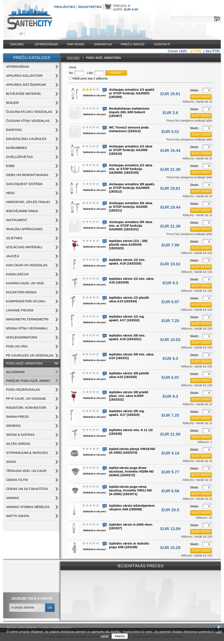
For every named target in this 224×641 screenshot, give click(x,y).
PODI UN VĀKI (17, 346)
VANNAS (12, 498)
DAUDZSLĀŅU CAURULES (26, 139)
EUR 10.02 (170, 264)
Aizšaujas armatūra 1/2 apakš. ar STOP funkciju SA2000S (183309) (132, 93)
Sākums (16, 44)
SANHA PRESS (17, 416)
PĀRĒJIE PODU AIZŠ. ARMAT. (28, 380)
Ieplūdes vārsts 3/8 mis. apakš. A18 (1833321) (127, 337)
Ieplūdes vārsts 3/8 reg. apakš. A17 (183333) (127, 412)
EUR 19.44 (170, 150)
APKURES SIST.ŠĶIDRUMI (26, 84)
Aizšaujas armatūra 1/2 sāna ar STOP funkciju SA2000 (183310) (130, 149)
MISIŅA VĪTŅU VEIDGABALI (27, 328)
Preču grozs (133, 44)
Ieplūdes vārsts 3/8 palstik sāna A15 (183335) (129, 375)
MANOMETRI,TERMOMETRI (27, 319)
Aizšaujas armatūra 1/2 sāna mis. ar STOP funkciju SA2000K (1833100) (130, 168)
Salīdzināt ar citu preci (94, 95)
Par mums (75, 44)
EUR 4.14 (170, 453)
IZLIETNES (14, 238)
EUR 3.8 (170, 112)
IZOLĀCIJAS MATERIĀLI (24, 247)
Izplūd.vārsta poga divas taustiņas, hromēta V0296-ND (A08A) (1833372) (131, 471)
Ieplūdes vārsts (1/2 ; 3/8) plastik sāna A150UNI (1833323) (128, 244)
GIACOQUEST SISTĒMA (24, 184)
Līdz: (90, 73)
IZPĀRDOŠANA (46, 44)
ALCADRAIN (15, 372)
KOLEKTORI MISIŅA (21, 292)
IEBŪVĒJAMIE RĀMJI (22, 211)
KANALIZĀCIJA (17, 274)
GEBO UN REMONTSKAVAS (27, 175)
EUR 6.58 (170, 491)
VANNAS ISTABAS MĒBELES (28, 507)
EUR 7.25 (170, 320)
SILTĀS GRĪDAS (18, 443)
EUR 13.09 (170, 528)
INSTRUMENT (16, 220)
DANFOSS (14, 130)
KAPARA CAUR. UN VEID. (25, 283)
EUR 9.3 (170, 283)
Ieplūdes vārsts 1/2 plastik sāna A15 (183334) (129, 299)
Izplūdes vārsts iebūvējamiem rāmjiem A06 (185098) (132, 507)
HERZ (10, 193)
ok (50, 607)
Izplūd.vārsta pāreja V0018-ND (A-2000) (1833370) (132, 450)
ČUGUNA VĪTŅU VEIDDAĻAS (28, 120)
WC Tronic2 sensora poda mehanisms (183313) (129, 129)
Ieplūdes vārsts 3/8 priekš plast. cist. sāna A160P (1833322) (128, 395)
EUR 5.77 (170, 472)
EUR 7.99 (170, 245)
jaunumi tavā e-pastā (31, 598)
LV (21, 33)
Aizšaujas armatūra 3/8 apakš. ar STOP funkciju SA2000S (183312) (132, 187)
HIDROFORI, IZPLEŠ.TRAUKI (28, 202)
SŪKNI (11, 462)
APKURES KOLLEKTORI (24, 75)
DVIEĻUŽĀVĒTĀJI (19, 157)
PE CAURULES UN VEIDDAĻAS (29, 355)
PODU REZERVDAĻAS (23, 389)
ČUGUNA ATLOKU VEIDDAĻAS (29, 111)
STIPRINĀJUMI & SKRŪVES (27, 452)
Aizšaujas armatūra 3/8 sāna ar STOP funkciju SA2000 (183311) (130, 206)
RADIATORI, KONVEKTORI (26, 407)
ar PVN (196, 51)
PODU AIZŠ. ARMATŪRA (24, 363)
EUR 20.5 (170, 510)
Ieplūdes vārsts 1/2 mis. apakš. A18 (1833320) (127, 261)
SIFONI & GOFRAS (20, 434)
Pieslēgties (64, 7)
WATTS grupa (17, 516)
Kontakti (162, 44)
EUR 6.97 (170, 302)
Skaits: (194, 90)
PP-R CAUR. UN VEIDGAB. (26, 398)
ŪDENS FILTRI (17, 480)
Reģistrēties (90, 7)
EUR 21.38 (170, 169)
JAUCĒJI (12, 256)
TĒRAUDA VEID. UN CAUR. (26, 471)
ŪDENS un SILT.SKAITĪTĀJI (27, 489)
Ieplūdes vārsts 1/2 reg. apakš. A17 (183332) (127, 318)
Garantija (103, 44)
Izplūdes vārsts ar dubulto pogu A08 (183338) (129, 545)
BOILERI (12, 102)
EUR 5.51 (170, 131)
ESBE (10, 166)
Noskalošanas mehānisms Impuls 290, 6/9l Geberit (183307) (129, 112)
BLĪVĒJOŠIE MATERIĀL (23, 93)
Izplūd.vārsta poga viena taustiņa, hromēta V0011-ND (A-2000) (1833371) (130, 490)
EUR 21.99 (170, 434)
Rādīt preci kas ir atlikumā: (90, 78)
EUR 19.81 (170, 94)
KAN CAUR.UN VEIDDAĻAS (26, 265)
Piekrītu (119, 636)
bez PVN (212, 51)
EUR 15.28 (170, 547)
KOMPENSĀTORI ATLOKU (25, 301)
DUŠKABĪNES (16, 148)
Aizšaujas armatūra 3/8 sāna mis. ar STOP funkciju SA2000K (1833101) (130, 225)
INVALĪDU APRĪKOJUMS (24, 229)
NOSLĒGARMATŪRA (21, 337)
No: (71, 73)
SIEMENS (13, 425)
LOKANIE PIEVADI (19, 310)
